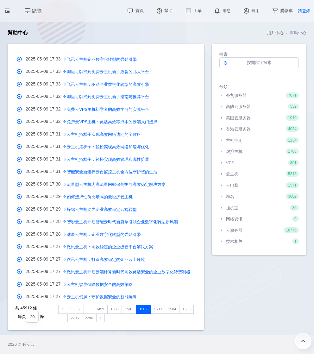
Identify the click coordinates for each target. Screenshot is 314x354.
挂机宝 (259, 208)
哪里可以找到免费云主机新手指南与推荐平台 (108, 96)
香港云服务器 (259, 129)
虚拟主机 (259, 151)
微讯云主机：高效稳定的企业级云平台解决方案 (110, 246)
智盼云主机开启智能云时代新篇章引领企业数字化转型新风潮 (122, 221)
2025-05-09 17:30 (46, 183)
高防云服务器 (259, 106)
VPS (259, 163)
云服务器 (259, 230)
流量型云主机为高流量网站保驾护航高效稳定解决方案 (116, 184)
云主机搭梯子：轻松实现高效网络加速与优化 (108, 146)
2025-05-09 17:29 (46, 196)
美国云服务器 (259, 118)
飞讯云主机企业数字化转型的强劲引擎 (102, 59)
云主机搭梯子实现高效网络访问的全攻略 (104, 134)
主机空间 (259, 140)
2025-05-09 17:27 (46, 246)
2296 (89, 318)
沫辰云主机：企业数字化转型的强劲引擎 (104, 234)
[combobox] (32, 317)
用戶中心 (275, 32)
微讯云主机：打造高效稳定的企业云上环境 (106, 259)
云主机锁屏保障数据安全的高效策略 (100, 284)
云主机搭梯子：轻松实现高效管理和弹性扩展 (108, 159)
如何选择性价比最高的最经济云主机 (100, 196)
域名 (259, 196)
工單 (193, 10)
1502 (143, 309)
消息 (222, 10)
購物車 (282, 10)
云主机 (259, 174)
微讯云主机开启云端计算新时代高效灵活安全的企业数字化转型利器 (128, 271)
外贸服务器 (259, 95)
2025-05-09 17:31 (46, 133)
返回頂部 (303, 341)
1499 (100, 309)
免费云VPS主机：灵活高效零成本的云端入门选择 (112, 121)
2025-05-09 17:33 (46, 58)
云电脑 (259, 185)
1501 (129, 309)
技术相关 (259, 241)
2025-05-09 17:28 (46, 221)
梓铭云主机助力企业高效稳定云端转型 (102, 209)
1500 (114, 309)
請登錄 (304, 11)
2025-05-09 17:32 (46, 96)
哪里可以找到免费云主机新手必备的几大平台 (108, 71)
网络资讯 (259, 219)
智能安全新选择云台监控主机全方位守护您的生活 (112, 171)
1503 (158, 309)
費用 (251, 10)
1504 (172, 309)
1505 (187, 309)
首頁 (135, 10)
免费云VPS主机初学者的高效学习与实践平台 (108, 109)
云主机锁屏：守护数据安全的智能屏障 (102, 296)
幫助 (164, 10)
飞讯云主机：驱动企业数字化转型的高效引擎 (108, 84)
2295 (74, 318)
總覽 (33, 11)
